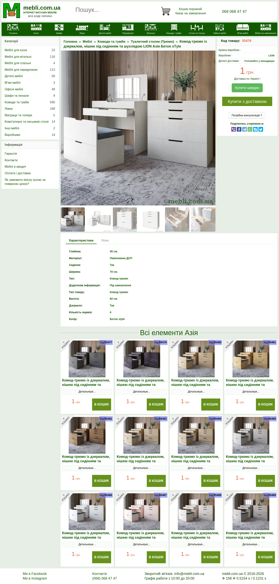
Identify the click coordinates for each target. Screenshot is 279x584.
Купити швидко (247, 88)
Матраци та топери (30, 115)
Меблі (87, 41)
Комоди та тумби (111, 41)
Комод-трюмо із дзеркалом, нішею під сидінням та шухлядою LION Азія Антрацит (86, 387)
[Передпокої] (128, 30)
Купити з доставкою (247, 101)
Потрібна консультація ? (247, 115)
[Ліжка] (82, 30)
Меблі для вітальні (30, 57)
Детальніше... (87, 391)
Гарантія (11, 153)
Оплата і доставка (18, 173)
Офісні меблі (30, 89)
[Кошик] (184, 11)
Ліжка (30, 109)
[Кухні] (36, 30)
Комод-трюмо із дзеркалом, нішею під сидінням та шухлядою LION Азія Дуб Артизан (250, 387)
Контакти (11, 160)
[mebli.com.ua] (13, 30)
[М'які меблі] (242, 30)
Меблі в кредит (15, 166)
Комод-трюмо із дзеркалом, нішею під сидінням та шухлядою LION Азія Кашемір (250, 463)
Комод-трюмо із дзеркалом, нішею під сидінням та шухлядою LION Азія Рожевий (141, 539)
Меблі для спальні (30, 63)
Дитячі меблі (30, 76)
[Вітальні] (150, 30)
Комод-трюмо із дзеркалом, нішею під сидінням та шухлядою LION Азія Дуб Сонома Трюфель (195, 463)
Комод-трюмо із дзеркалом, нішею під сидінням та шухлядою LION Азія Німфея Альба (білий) (87, 539)
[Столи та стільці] (196, 30)
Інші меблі (30, 128)
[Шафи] (59, 30)
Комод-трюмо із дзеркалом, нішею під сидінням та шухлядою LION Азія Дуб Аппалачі (195, 387)
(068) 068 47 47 (104, 578)
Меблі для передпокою (30, 70)
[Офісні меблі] (219, 30)
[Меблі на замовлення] (265, 30)
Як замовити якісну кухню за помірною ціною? (25, 182)
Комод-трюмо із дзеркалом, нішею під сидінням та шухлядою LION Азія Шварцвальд (250, 539)
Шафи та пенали (30, 96)
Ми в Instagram (35, 578)
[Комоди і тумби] (173, 30)
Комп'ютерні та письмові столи (30, 122)
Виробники (30, 135)
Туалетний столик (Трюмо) (152, 41)
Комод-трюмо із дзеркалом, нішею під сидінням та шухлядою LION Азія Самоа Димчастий (195, 539)
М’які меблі (30, 83)
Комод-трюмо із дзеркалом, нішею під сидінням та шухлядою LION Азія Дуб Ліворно (86, 463)
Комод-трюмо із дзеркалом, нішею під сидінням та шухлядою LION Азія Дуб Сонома (141, 463)
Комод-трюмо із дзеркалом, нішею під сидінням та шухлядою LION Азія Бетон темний (141, 387)
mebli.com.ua (41, 7)
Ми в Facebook (35, 574)
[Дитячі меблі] (104, 30)
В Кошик (101, 404)
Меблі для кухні (30, 50)
